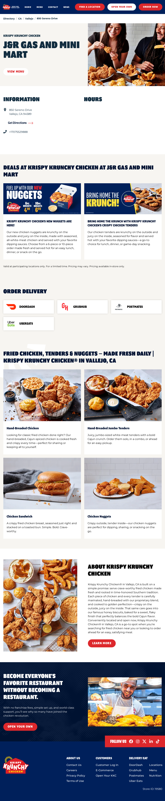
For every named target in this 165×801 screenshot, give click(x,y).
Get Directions (20, 123)
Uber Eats (136, 781)
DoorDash (136, 765)
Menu (153, 770)
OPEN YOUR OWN (121, 7)
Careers (71, 770)
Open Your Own (20, 726)
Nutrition (155, 775)
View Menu (15, 71)
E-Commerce (105, 770)
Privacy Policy (75, 775)
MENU (40, 7)
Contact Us (73, 765)
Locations (155, 765)
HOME (28, 7)
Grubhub (135, 770)
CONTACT (53, 7)
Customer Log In (107, 765)
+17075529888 (18, 132)
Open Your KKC (106, 775)
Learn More (101, 643)
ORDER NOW (150, 7)
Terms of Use (75, 781)
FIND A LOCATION (90, 7)
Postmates (136, 775)
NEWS (66, 7)
